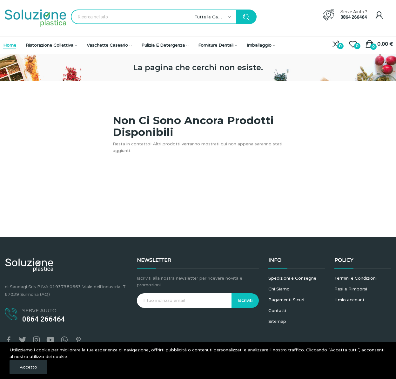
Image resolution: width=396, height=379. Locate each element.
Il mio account (349, 300)
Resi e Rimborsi (350, 289)
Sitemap (277, 321)
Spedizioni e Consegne (292, 278)
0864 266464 (353, 17)
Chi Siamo (279, 289)
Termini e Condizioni (355, 278)
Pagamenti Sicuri (286, 300)
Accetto (28, 367)
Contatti (277, 310)
